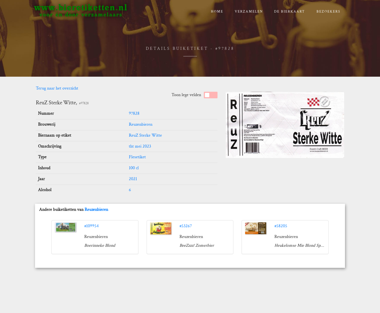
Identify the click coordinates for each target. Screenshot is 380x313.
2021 (133, 179)
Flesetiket (137, 157)
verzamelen (249, 11)
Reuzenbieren (140, 124)
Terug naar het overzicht (57, 88)
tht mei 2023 (140, 146)
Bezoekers (328, 11)
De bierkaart (289, 11)
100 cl (134, 168)
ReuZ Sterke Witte (145, 135)
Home (217, 11)
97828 (134, 113)
